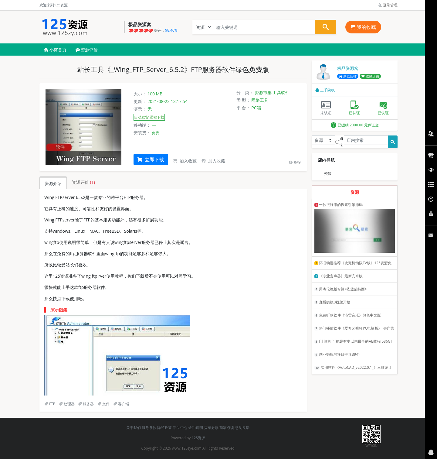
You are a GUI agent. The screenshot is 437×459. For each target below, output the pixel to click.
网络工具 (259, 100)
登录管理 (388, 5)
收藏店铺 (370, 76)
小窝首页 (55, 50)
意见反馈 (242, 427)
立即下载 (150, 159)
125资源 (198, 437)
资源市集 (263, 92)
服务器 (86, 403)
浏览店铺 (348, 76)
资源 (327, 173)
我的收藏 (363, 27)
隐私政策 (164, 427)
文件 (103, 403)
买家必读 (211, 427)
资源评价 (87, 50)
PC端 (256, 108)
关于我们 (133, 427)
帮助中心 (180, 427)
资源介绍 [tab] (53, 183)
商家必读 (226, 427)
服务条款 (149, 427)
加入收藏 (185, 161)
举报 (295, 162)
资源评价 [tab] (83, 182)
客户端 (121, 403)
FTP (49, 403)
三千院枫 (325, 90)
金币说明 (195, 427)
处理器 (67, 403)
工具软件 (281, 92)
